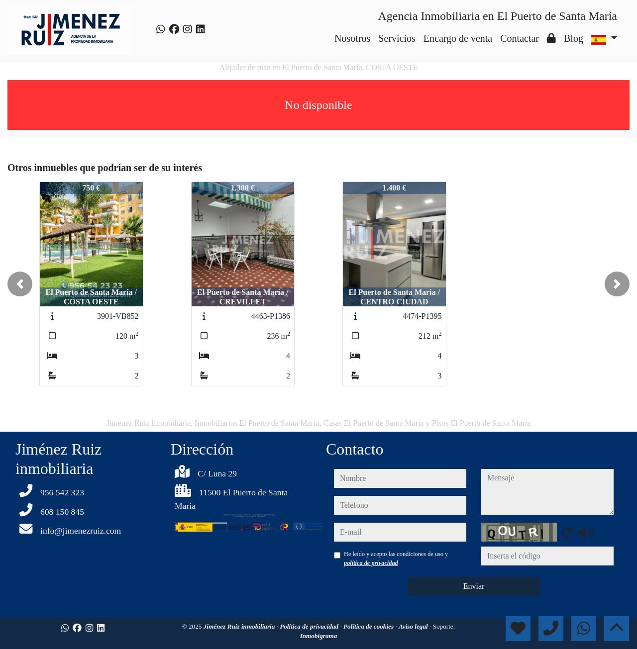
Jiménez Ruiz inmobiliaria (240, 626)
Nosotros (352, 38)
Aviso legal (414, 626)
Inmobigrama (318, 636)
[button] (19, 284)
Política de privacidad (310, 626)
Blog (573, 38)
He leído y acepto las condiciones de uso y (396, 558)
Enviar (474, 586)
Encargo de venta (458, 38)
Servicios (396, 38)
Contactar (519, 38)
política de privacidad (371, 562)
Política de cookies (369, 626)
